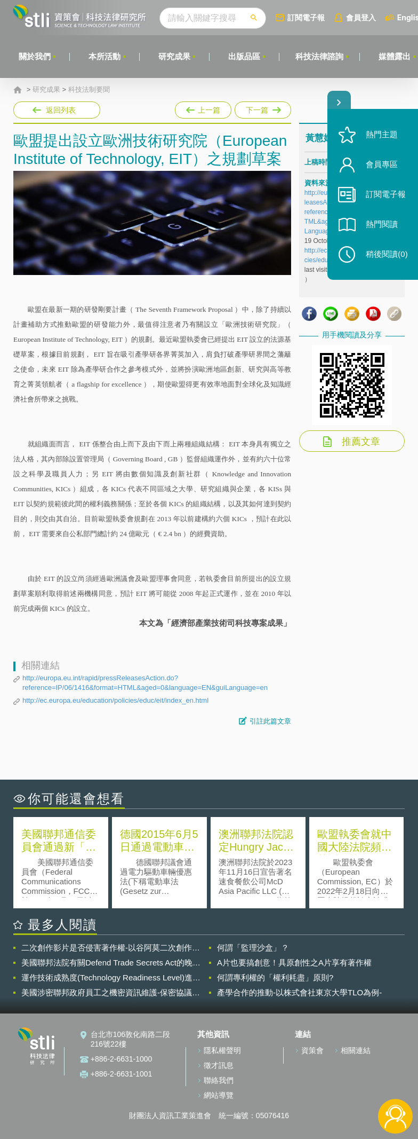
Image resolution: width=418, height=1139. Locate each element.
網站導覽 (219, 1095)
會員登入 (361, 17)
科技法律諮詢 (319, 56)
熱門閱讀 (382, 224)
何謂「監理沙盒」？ (253, 947)
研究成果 (174, 56)
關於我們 (35, 56)
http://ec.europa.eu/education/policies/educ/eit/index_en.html (115, 700)
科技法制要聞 (89, 89)
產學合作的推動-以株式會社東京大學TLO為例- (299, 992)
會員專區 (382, 164)
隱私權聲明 (222, 1050)
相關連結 (356, 1050)
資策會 (312, 1050)
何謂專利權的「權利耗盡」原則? (275, 977)
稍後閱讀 (386, 254)
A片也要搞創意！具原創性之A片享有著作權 (294, 962)
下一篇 (262, 107)
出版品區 (244, 56)
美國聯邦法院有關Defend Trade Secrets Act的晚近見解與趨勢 (110, 963)
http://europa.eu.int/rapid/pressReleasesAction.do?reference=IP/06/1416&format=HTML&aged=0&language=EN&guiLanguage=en (145, 683)
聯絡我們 (219, 1080)
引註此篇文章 (270, 721)
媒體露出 (395, 56)
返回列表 (61, 110)
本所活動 (104, 56)
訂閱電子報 (306, 17)
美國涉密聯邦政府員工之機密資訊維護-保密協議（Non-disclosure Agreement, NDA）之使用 (106, 992)
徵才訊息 (219, 1065)
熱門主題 (382, 134)
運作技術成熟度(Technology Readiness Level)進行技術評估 (110, 978)
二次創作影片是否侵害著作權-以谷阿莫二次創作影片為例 (110, 948)
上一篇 (203, 107)
